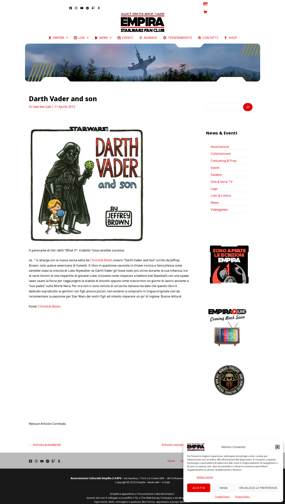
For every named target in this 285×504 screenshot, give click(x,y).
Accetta (198, 488)
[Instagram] (36, 456)
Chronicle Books (101, 255)
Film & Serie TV (221, 176)
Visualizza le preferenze (258, 488)
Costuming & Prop (223, 155)
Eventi (215, 162)
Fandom (216, 169)
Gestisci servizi (205, 477)
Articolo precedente (45, 439)
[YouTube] (42, 456)
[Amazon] (59, 456)
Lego (214, 183)
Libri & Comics (221, 190)
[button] (277, 447)
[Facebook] (30, 456)
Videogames (219, 204)
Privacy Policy (242, 496)
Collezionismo (221, 148)
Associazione (220, 141)
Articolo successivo (177, 439)
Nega (224, 488)
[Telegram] (47, 456)
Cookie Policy (222, 496)
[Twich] (53, 456)
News (215, 197)
